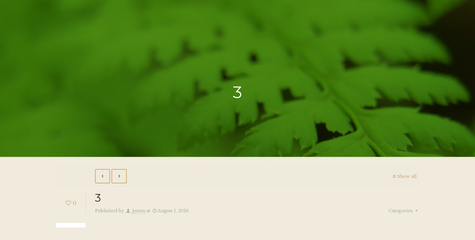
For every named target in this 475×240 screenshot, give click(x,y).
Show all (404, 176)
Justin (138, 211)
